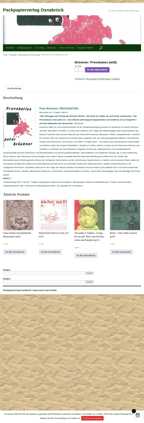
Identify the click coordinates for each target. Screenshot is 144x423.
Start (5, 54)
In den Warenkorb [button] (15, 252)
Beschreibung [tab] (14, 88)
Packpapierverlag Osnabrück (33, 9)
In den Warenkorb (97, 69)
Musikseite (51, 48)
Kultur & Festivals (66, 48)
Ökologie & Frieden (85, 48)
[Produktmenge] (79, 69)
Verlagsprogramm (24, 48)
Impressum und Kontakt (45, 290)
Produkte (13, 54)
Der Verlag (39, 48)
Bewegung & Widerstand (29, 54)
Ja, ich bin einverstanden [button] (92, 418)
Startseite (10, 48)
